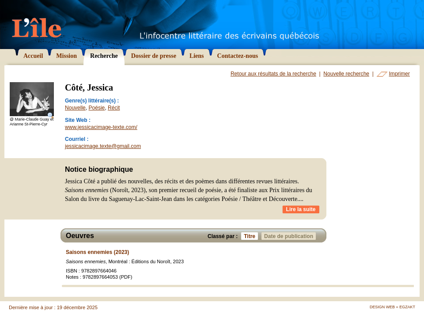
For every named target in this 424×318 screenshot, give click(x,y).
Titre (251, 236)
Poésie (97, 108)
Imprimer (399, 74)
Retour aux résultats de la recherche (273, 74)
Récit (114, 108)
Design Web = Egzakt (392, 307)
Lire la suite (301, 209)
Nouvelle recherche (346, 74)
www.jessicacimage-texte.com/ (101, 127)
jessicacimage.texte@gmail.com (103, 146)
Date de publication (290, 236)
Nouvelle (75, 108)
